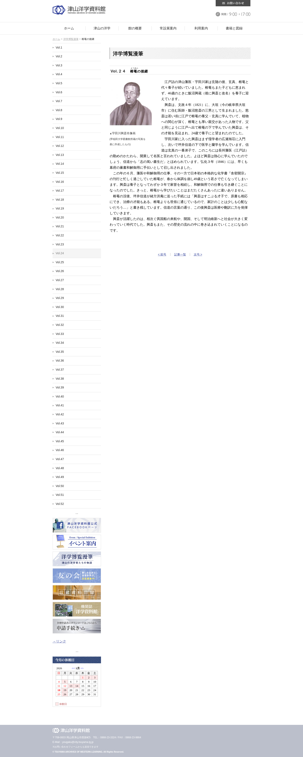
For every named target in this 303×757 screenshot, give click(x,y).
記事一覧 (180, 254)
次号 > (198, 254)
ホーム (56, 39)
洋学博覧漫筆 (70, 39)
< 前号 (162, 254)
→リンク (59, 641)
